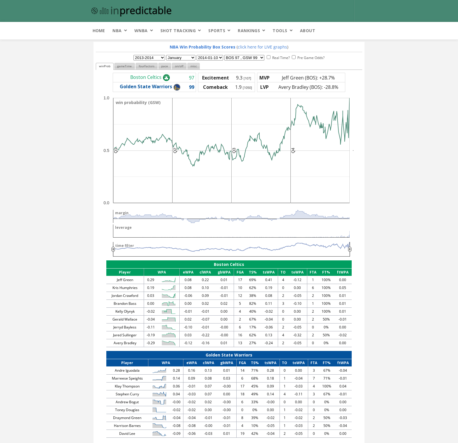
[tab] (105, 66)
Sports (216, 30)
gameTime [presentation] (124, 66)
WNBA (141, 30)
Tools (280, 30)
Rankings (249, 30)
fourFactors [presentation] (147, 66)
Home (99, 30)
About (307, 30)
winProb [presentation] (104, 66)
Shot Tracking (178, 30)
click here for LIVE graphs (262, 47)
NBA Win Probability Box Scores (202, 47)
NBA (117, 30)
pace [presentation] (164, 66)
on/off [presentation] (179, 66)
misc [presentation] (193, 66)
